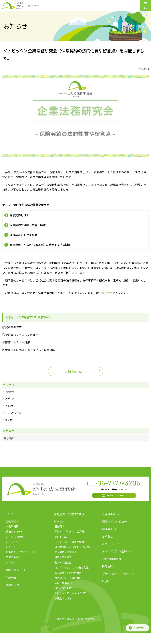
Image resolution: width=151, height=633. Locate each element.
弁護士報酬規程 (111, 559)
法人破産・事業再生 (65, 552)
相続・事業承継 (63, 557)
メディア (9, 398)
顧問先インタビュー (114, 521)
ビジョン (11, 547)
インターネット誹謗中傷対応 (70, 542)
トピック (9, 405)
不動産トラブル (63, 598)
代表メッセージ (14, 531)
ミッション (12, 542)
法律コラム (109, 544)
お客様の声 (109, 514)
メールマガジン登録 (114, 551)
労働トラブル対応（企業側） (70, 531)
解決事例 (107, 529)
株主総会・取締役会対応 (67, 572)
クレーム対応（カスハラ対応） (71, 593)
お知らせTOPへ (75, 371)
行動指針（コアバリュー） (20, 552)
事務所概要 (12, 526)
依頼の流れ (12, 585)
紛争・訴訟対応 (63, 588)
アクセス (11, 562)
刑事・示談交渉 (63, 562)
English (106, 581)
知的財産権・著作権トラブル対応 (72, 547)
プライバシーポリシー (116, 574)
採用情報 (107, 566)
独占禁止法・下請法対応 (67, 578)
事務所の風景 (13, 557)
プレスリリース (13, 412)
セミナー (9, 419)
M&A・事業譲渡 (63, 583)
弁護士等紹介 (13, 570)
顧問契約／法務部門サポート (72, 514)
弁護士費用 (12, 578)
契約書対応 (60, 536)
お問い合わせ (107, 293)
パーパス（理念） (16, 536)
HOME (9, 514)
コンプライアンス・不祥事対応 (71, 567)
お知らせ (9, 391)
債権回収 (59, 526)
